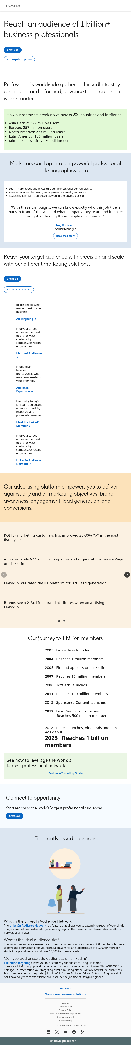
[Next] (127, 575)
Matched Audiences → (29, 355)
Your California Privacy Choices (65, 1013)
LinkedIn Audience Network (27, 925)
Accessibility (65, 1020)
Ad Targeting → (26, 319)
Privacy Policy (65, 1010)
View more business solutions (65, 994)
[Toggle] (125, 1041)
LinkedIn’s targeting (17, 963)
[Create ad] (13, 50)
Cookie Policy (65, 1006)
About (65, 1003)
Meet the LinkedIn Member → (28, 424)
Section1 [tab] (59, 621)
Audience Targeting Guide (65, 773)
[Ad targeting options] (19, 59)
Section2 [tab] (64, 621)
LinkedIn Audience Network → (28, 462)
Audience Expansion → (24, 389)
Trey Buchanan (65, 225)
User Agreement (65, 1017)
